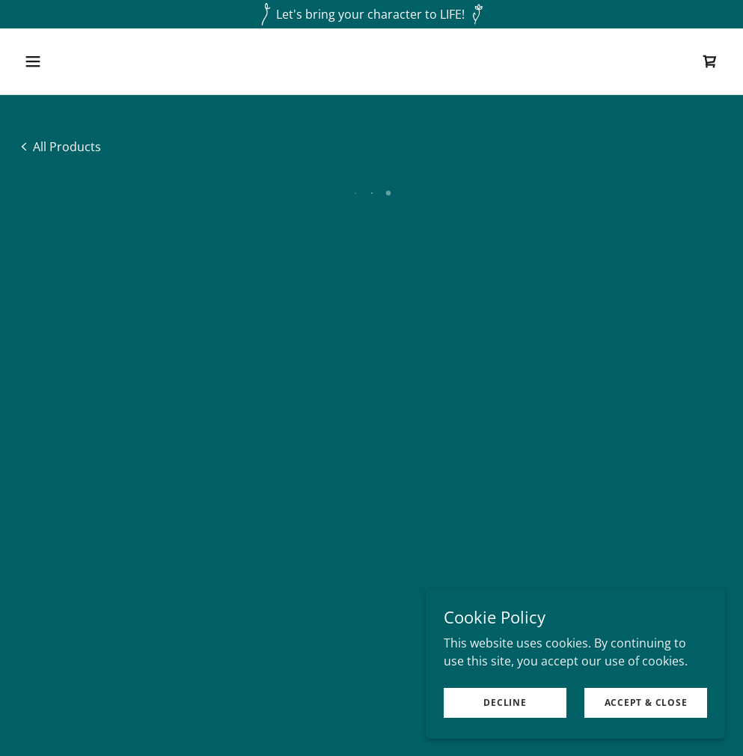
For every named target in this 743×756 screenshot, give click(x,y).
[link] (59, 146)
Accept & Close (646, 702)
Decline (504, 702)
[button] (99, 61)
